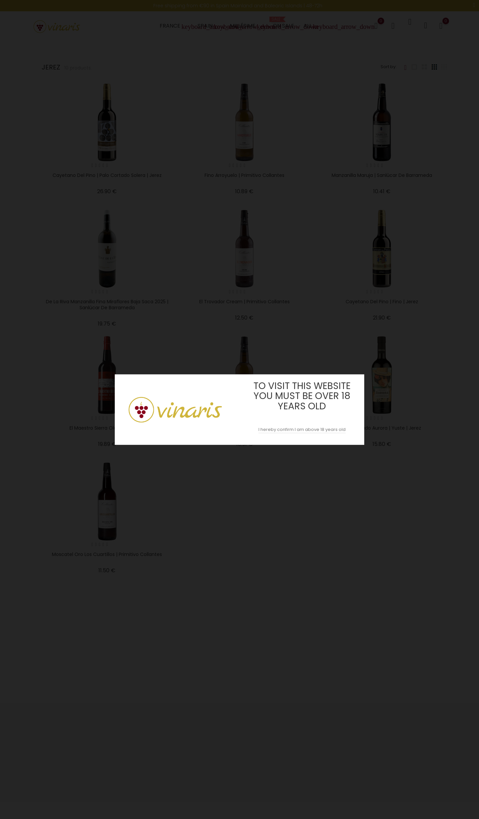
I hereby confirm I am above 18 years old (302, 429)
